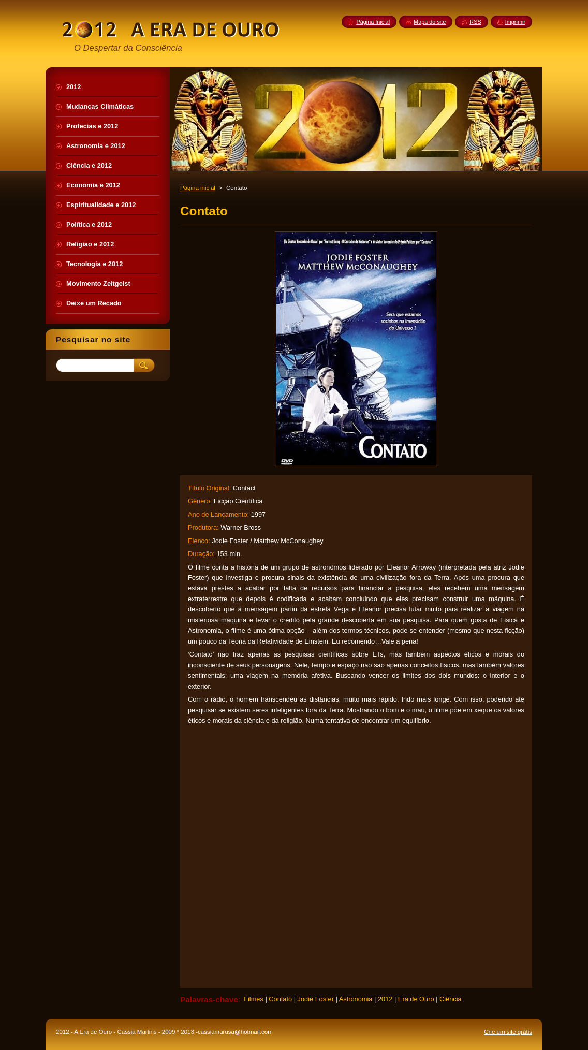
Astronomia (356, 999)
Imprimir (515, 22)
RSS (475, 22)
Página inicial (197, 188)
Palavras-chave (209, 999)
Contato (280, 999)
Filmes (253, 999)
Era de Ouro (416, 999)
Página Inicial (373, 22)
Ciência (450, 999)
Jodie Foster (316, 999)
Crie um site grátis (508, 1032)
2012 (385, 999)
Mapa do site (430, 22)
